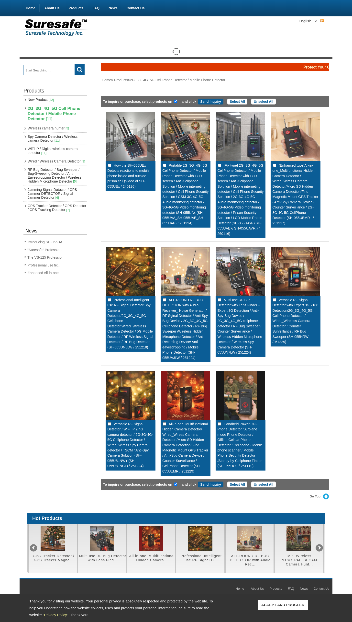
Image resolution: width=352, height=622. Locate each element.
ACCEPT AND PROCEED (282, 605)
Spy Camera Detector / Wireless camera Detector (52, 138)
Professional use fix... (44, 265)
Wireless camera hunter (48, 128)
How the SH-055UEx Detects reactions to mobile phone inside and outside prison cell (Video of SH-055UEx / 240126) (128, 175)
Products (76, 7)
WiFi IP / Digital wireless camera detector (53, 151)
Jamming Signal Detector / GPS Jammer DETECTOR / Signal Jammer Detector (52, 193)
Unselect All (263, 102)
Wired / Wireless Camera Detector (56, 161)
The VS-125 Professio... (46, 257)
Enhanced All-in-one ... (45, 273)
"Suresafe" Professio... (44, 250)
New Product (41, 100)
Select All (237, 102)
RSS (322, 20)
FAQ (95, 8)
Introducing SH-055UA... (46, 242)
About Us (51, 8)
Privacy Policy (55, 615)
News (113, 8)
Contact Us (136, 8)
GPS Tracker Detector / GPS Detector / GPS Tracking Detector (57, 208)
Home (30, 8)
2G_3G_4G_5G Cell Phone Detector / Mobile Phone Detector (54, 113)
